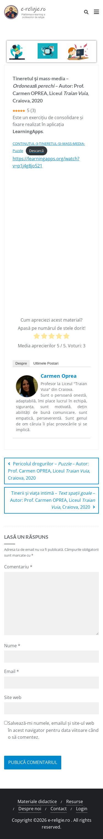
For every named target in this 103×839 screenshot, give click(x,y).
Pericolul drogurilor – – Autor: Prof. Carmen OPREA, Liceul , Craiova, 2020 (49, 471)
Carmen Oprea (59, 376)
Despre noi (29, 809)
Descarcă (36, 150)
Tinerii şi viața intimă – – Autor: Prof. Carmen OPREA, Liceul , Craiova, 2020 (52, 500)
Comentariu (18, 567)
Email (11, 671)
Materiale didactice (37, 801)
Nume (12, 646)
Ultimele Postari (46, 363)
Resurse (74, 801)
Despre (21, 363)
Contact (59, 809)
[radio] (37, 337)
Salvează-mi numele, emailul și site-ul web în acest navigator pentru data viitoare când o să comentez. (53, 730)
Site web (12, 697)
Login (81, 809)
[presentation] (46, 753)
